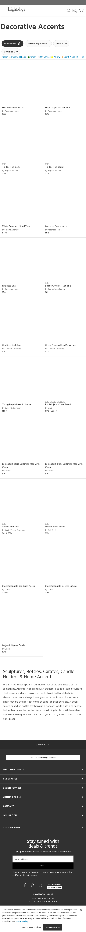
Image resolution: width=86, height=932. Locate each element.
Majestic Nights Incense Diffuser (61, 586)
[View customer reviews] (54, 886)
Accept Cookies (53, 927)
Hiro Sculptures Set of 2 (14, 108)
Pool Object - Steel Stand (58, 405)
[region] (43, 918)
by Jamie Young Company (13, 530)
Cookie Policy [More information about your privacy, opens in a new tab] (22, 921)
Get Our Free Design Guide (43, 757)
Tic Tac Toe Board (54, 167)
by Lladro (6, 589)
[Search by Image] (74, 10)
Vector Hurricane (10, 527)
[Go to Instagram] (41, 885)
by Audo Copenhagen (55, 289)
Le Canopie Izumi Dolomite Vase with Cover (64, 465)
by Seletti (6, 471)
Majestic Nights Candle (13, 645)
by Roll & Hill (50, 530)
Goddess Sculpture (11, 345)
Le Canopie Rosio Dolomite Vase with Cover (21, 465)
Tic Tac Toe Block (11, 167)
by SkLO (48, 408)
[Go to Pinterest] (33, 885)
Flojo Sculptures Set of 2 (57, 108)
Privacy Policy (66, 872)
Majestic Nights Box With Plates (18, 586)
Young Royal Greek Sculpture (16, 405)
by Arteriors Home (10, 111)
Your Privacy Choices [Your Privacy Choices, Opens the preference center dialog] (31, 927)
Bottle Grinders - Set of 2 (58, 286)
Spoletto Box (9, 286)
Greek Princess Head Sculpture (60, 345)
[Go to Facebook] (25, 885)
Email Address (21, 859)
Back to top (43, 744)
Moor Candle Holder (55, 527)
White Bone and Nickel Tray (16, 226)
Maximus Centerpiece (56, 226)
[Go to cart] (81, 9)
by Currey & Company (11, 348)
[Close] (81, 910)
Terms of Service (23, 875)
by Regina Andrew (10, 170)
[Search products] (68, 10)
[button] (3, 10)
